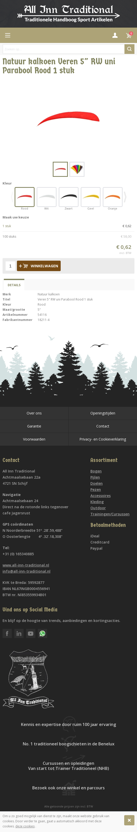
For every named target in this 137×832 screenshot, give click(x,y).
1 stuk (68, 226)
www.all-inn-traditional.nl (26, 565)
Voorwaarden (34, 439)
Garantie (34, 426)
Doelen (96, 483)
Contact (102, 426)
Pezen (95, 489)
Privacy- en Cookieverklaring (102, 439)
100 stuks (68, 236)
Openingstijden (102, 413)
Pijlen (95, 477)
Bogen (96, 471)
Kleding (97, 501)
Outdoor (98, 507)
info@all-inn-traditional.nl (26, 571)
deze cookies (25, 826)
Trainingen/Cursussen (110, 514)
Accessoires (100, 495)
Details (14, 285)
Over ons (34, 413)
